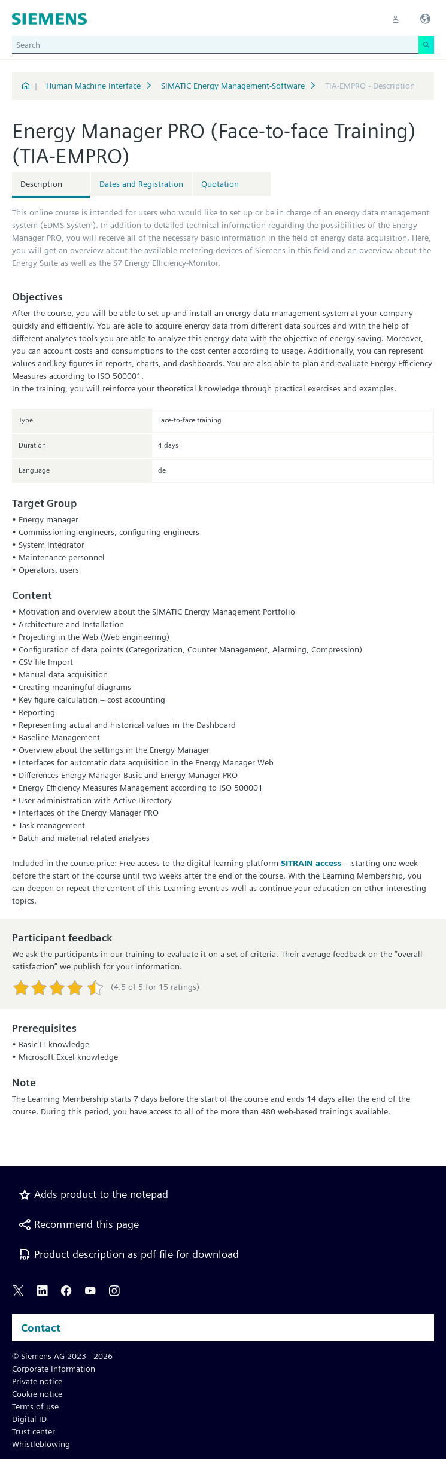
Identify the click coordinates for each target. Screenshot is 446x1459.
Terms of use (35, 1406)
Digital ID (29, 1419)
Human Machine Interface (93, 85)
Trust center (33, 1431)
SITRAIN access (311, 863)
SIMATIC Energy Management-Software (233, 85)
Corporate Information (53, 1368)
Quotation (220, 184)
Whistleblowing (41, 1444)
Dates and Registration (141, 184)
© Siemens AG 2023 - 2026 (62, 1356)
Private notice (37, 1381)
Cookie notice (37, 1394)
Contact (40, 1327)
